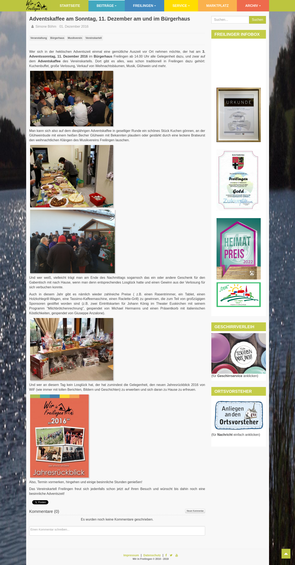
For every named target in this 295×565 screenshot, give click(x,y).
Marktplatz (217, 5)
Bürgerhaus (57, 38)
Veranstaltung (39, 38)
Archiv (253, 5)
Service (181, 5)
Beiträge (107, 5)
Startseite (70, 5)
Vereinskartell (94, 38)
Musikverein (75, 38)
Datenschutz (152, 555)
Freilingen (144, 5)
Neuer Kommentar (195, 511)
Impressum (131, 555)
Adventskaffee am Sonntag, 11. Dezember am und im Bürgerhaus (109, 19)
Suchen (257, 19)
